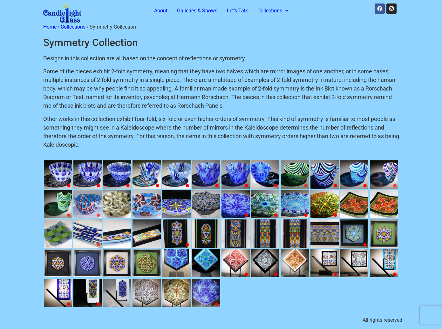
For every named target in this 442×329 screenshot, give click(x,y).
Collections (272, 11)
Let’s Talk (237, 11)
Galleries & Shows (197, 11)
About (160, 11)
